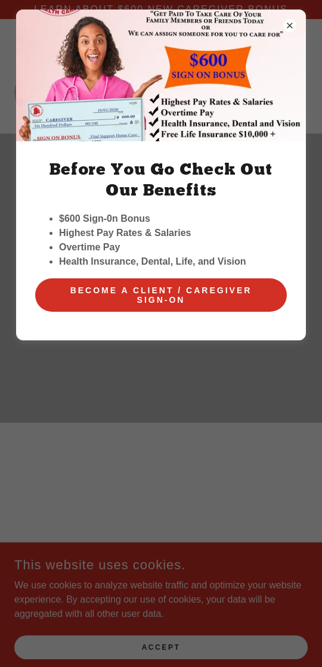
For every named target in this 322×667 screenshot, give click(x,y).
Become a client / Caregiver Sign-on (161, 295)
